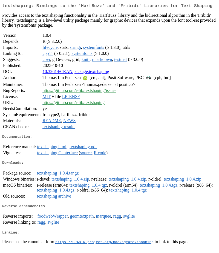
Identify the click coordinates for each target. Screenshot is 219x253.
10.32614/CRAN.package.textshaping (75, 72)
